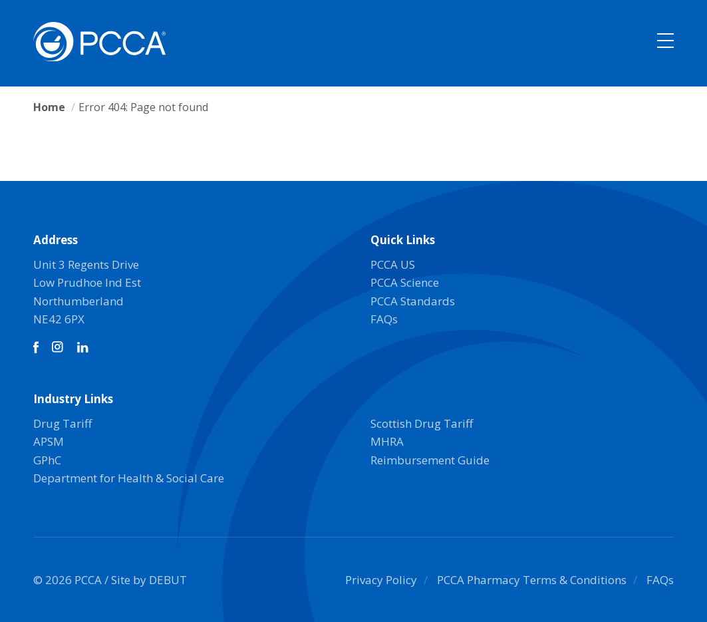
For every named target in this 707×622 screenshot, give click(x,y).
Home (49, 107)
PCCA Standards (412, 301)
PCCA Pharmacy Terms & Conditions (532, 579)
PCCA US (392, 264)
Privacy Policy (381, 579)
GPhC (47, 460)
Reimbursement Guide (430, 460)
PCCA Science (404, 282)
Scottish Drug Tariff (421, 423)
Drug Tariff (62, 423)
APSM (48, 441)
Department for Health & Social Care (128, 478)
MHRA (387, 441)
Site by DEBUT (149, 579)
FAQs (384, 319)
